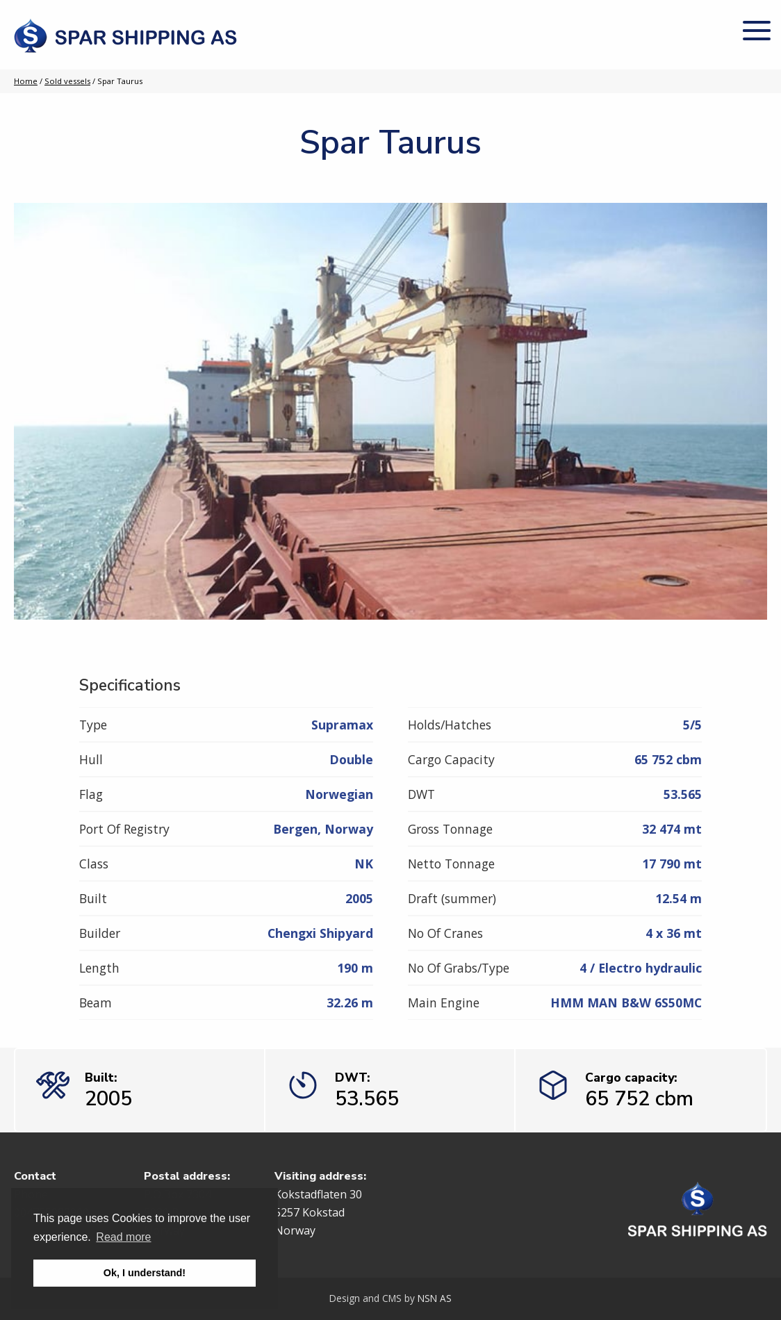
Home (26, 81)
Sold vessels (67, 81)
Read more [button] (123, 1237)
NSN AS (435, 1298)
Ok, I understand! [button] (145, 1272)
